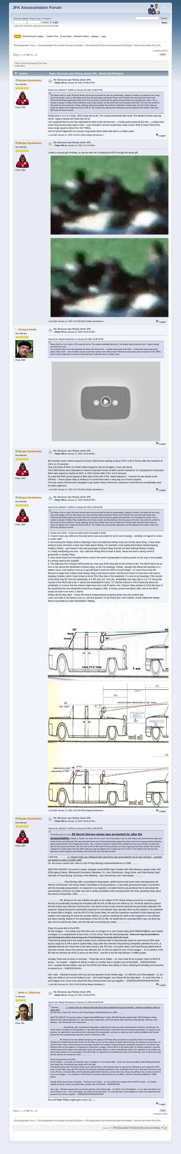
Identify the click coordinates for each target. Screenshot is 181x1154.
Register (47, 19)
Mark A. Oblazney (29, 997)
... (22, 55)
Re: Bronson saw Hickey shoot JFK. (72, 80)
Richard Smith (27, 329)
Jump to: (106, 1133)
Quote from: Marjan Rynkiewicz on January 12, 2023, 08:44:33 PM (75, 1008)
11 (36, 55)
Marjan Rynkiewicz (30, 80)
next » (165, 51)
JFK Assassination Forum (37, 7)
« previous (157, 51)
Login (38, 19)
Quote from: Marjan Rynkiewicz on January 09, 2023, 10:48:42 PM (75, 339)
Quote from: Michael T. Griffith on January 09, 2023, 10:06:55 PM (75, 90)
